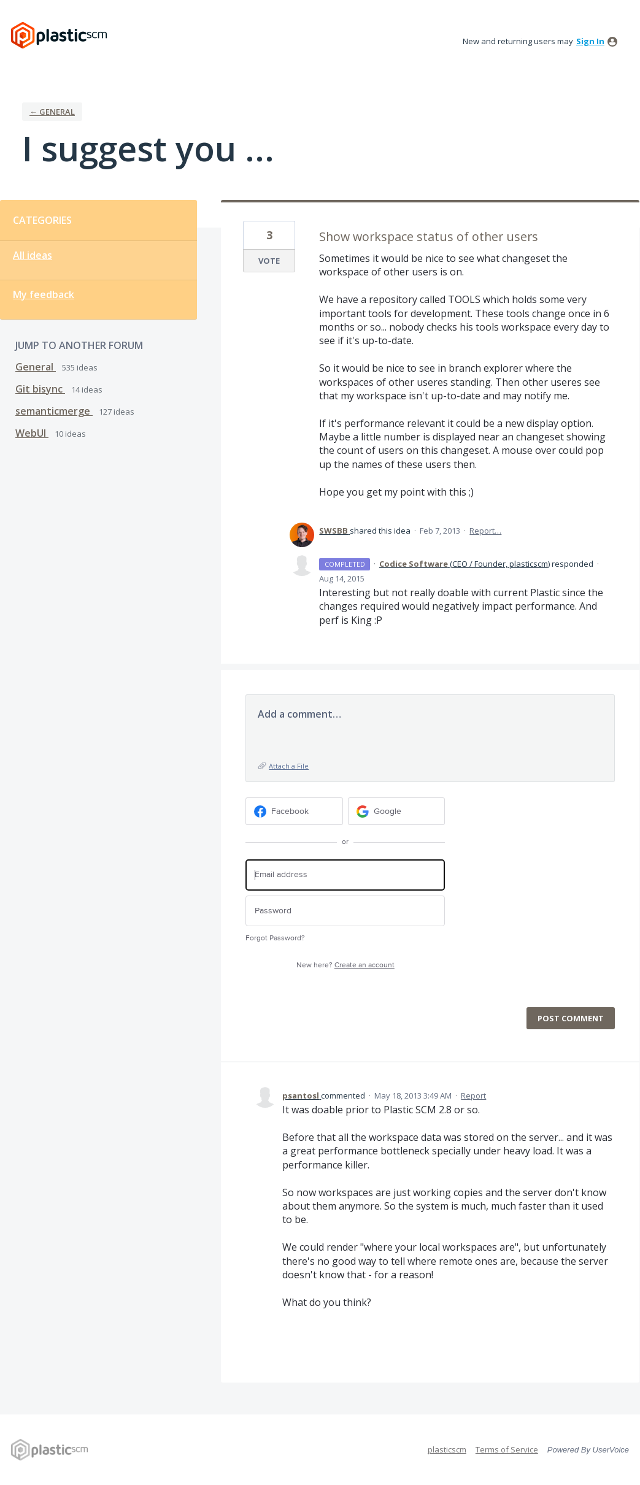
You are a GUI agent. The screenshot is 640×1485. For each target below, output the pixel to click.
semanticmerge (54, 411)
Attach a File (289, 765)
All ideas (32, 255)
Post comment (571, 1018)
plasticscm (447, 1449)
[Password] (345, 911)
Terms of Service (507, 1449)
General (35, 367)
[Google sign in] (396, 811)
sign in (590, 41)
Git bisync (40, 389)
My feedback (43, 294)
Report (473, 1095)
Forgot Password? (275, 938)
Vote (269, 260)
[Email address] (345, 875)
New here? (345, 965)
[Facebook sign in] (294, 811)
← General (52, 111)
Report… (485, 530)
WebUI (31, 433)
